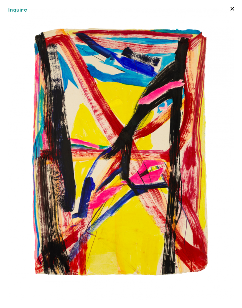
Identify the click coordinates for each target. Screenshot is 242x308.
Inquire (17, 9)
